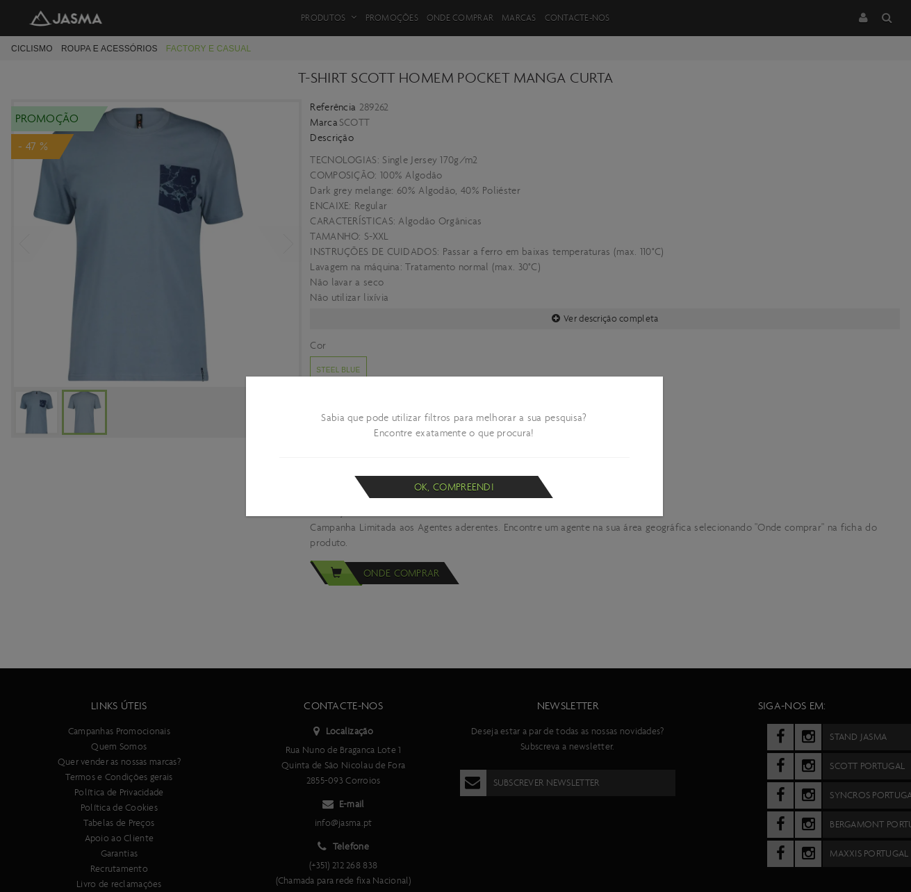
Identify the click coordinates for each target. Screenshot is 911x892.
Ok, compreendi (454, 487)
